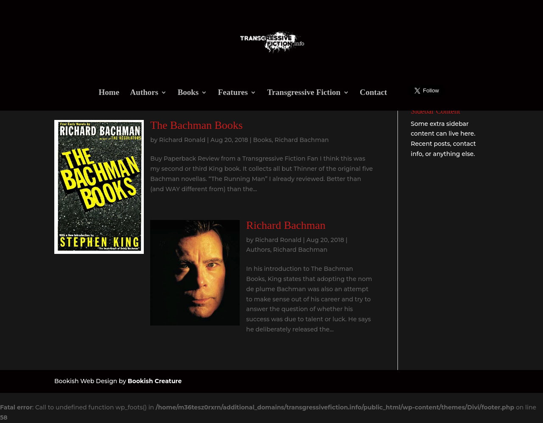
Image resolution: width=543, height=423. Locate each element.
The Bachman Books (196, 125)
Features (233, 93)
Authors (144, 93)
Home (109, 93)
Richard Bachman (301, 140)
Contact (373, 93)
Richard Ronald (182, 140)
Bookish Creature (155, 381)
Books (188, 93)
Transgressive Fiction (304, 93)
